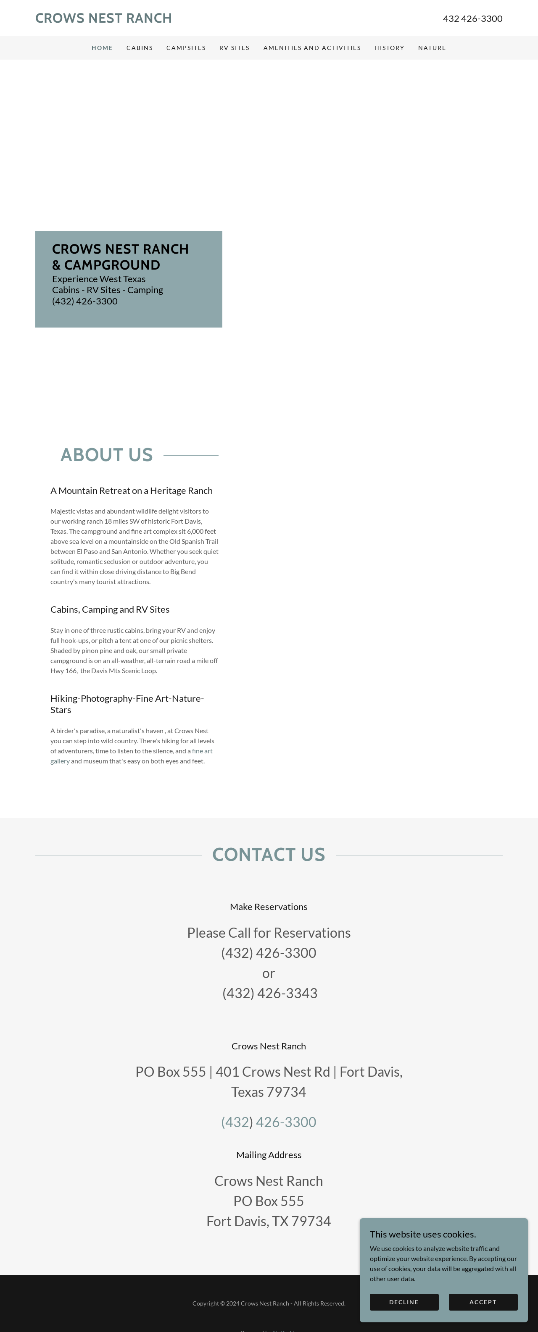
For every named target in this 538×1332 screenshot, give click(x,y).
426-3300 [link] (286, 1122)
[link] (152, 20)
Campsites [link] (186, 47)
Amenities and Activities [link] (312, 47)
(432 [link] (235, 1122)
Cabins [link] (140, 47)
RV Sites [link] (234, 47)
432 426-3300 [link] (473, 18)
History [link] (389, 47)
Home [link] (102, 47)
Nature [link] (432, 47)
